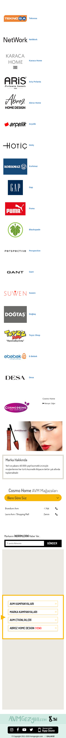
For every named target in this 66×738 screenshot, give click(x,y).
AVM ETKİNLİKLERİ (20, 620)
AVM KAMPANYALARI (22, 604)
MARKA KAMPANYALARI (23, 612)
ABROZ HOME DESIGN (26, 628)
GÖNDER (52, 543)
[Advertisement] (32, 570)
